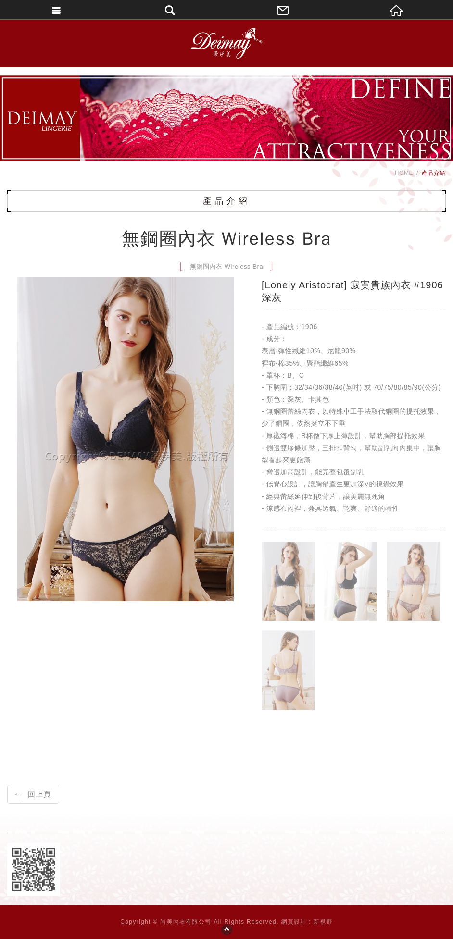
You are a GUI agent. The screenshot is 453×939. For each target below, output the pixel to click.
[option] (125, 439)
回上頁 (33, 794)
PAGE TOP (226, 929)
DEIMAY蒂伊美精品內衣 (226, 43)
